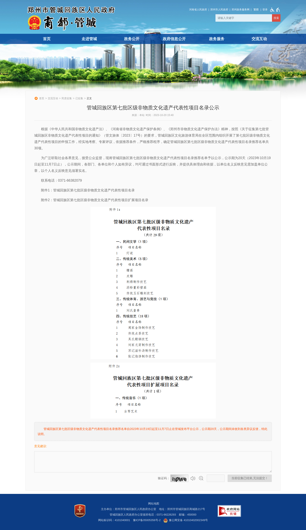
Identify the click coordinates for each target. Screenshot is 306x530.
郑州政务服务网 (240, 9)
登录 (265, 9)
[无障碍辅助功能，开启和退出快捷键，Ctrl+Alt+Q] (274, 9)
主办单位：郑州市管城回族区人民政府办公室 (128, 509)
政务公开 (131, 39)
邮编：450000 (187, 514)
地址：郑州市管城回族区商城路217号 (182, 509)
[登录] (265, 9)
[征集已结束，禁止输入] (153, 461)
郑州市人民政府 (219, 9)
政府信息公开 (174, 39)
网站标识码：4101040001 (114, 520)
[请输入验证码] (216, 478)
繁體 (256, 9)
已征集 (79, 98)
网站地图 (153, 503)
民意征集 (67, 98)
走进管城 (89, 39)
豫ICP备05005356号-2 (147, 520)
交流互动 (259, 39)
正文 (89, 98)
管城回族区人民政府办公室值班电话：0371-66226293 (143, 514)
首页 (47, 39)
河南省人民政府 (198, 9)
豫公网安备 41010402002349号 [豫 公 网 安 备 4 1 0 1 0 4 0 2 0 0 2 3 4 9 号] (185, 520)
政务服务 (216, 39)
